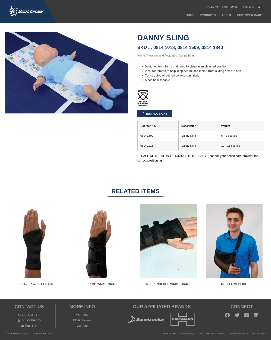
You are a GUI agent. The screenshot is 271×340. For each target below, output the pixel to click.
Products (208, 15)
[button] (259, 7)
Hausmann (212, 7)
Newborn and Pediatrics (162, 55)
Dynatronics (230, 7)
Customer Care (249, 15)
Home (190, 15)
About (226, 15)
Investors (247, 7)
